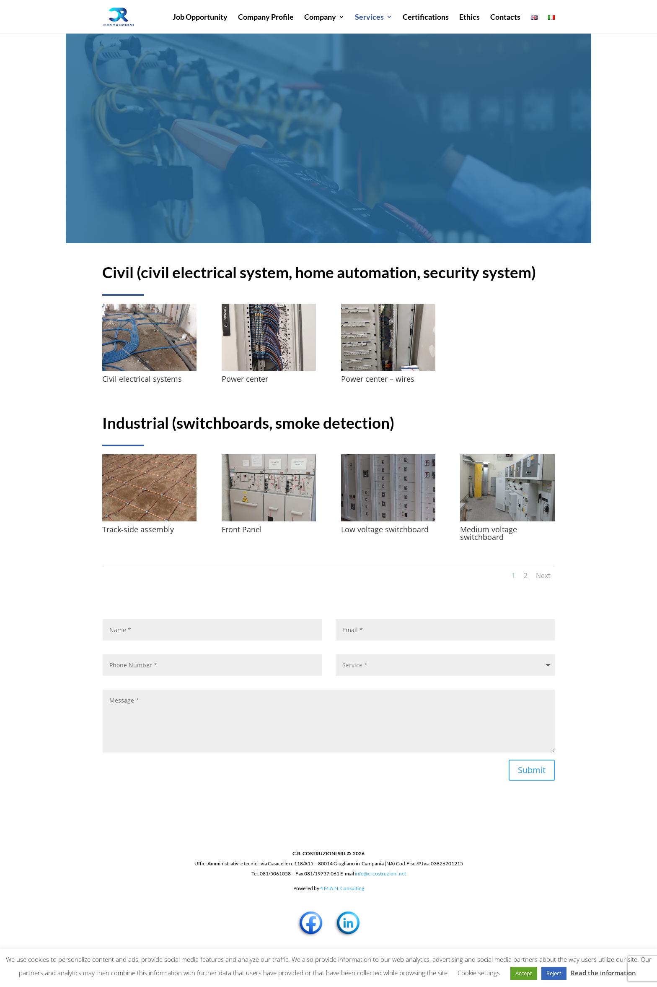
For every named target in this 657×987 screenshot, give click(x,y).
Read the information (603, 973)
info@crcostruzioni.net (380, 873)
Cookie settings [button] (479, 973)
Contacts (505, 17)
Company (320, 17)
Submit (532, 770)
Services (369, 17)
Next (543, 575)
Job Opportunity (200, 17)
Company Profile (266, 17)
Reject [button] (553, 973)
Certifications (426, 17)
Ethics (469, 17)
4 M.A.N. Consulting (342, 888)
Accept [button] (523, 973)
